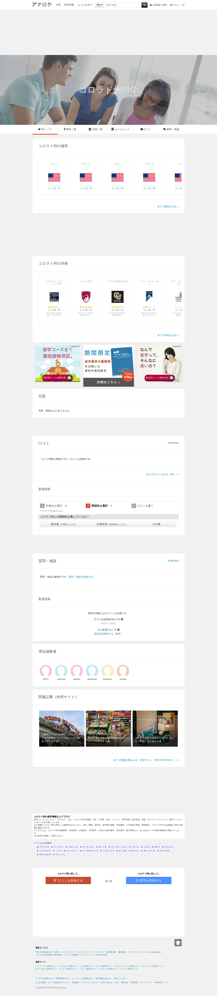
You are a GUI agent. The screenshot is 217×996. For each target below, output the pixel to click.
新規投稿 (173, 443)
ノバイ (59, 851)
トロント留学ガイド (87, 969)
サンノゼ (103, 847)
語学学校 (69, 4)
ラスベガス (165, 851)
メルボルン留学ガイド (69, 966)
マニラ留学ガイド (104, 966)
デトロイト (169, 847)
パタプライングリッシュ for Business (144, 952)
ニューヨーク (45, 851)
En (183, 5)
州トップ (45, 129)
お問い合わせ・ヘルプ (110, 982)
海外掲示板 (111, 952)
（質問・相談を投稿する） (80, 577)
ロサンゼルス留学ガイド (46, 969)
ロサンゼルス (45, 854)
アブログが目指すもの (44, 978)
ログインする (108, 623)
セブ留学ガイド (87, 966)
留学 (108, 89)
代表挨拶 (134, 982)
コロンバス (73, 847)
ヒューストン (72, 851)
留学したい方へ (120, 978)
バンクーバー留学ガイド (46, 966)
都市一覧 (70, 129)
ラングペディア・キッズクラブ (90, 952)
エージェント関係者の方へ (83, 978)
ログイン (175, 5)
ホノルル (123, 851)
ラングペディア (68, 952)
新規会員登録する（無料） (108, 633)
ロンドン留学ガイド (68, 969)
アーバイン (59, 847)
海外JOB (122, 952)
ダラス (157, 847)
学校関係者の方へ (62, 978)
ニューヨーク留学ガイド (152, 966)
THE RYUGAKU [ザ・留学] (47, 952)
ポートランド (149, 851)
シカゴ (146, 847)
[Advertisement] (108, 32)
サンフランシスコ (119, 847)
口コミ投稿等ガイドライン (59, 982)
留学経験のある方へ (104, 978)
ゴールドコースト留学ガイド (127, 966)
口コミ (146, 129)
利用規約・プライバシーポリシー (85, 982)
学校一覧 (95, 129)
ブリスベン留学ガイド (108, 969)
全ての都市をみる (168, 206)
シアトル (135, 847)
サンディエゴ (88, 847)
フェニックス (108, 851)
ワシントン (61, 854)
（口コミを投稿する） (80, 459)
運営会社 (124, 982)
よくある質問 (40, 982)
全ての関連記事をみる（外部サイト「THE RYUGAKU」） (146, 760)
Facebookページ (161, 982)
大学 (58, 4)
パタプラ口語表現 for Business (48, 955)
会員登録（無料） (159, 5)
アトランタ (44, 847)
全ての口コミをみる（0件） (162, 474)
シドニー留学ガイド (129, 969)
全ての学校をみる (168, 335)
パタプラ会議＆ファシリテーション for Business (85, 955)
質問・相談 (171, 129)
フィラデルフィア (90, 851)
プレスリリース (146, 982)
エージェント (121, 129)
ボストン (135, 851)
